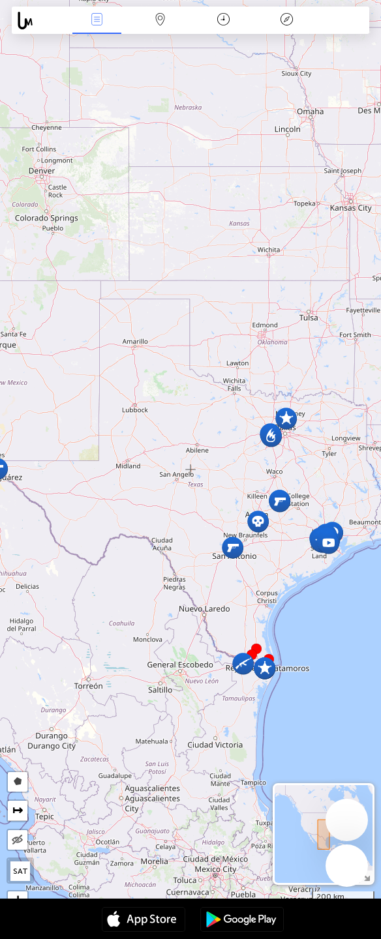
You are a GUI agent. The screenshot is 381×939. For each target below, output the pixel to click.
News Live (96, 20)
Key (286, 20)
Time (223, 20)
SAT (20, 871)
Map (159, 20)
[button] (256, 649)
